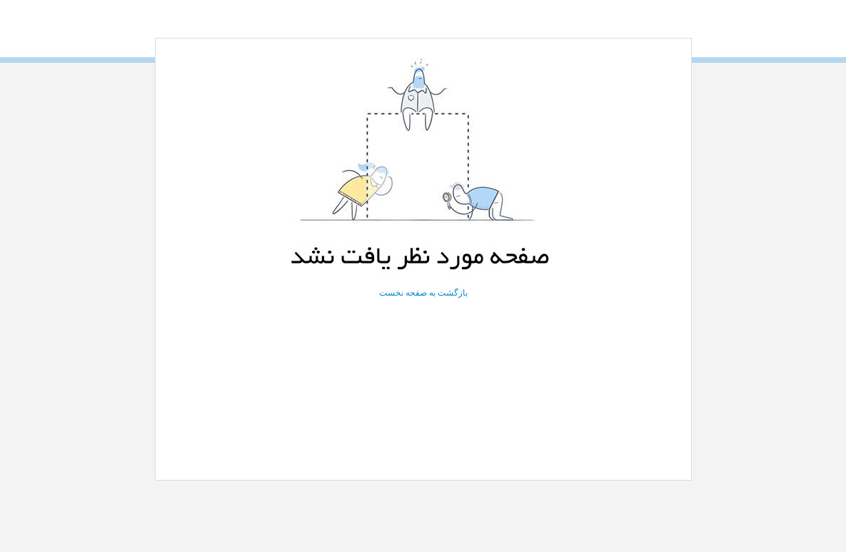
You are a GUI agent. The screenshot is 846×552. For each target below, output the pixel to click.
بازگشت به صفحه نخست (423, 293)
